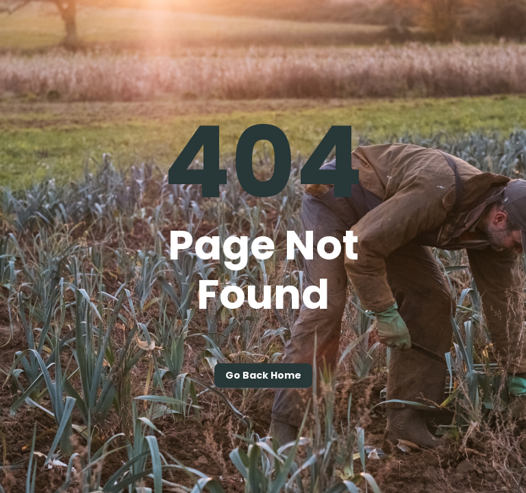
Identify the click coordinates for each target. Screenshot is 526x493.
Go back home (263, 376)
